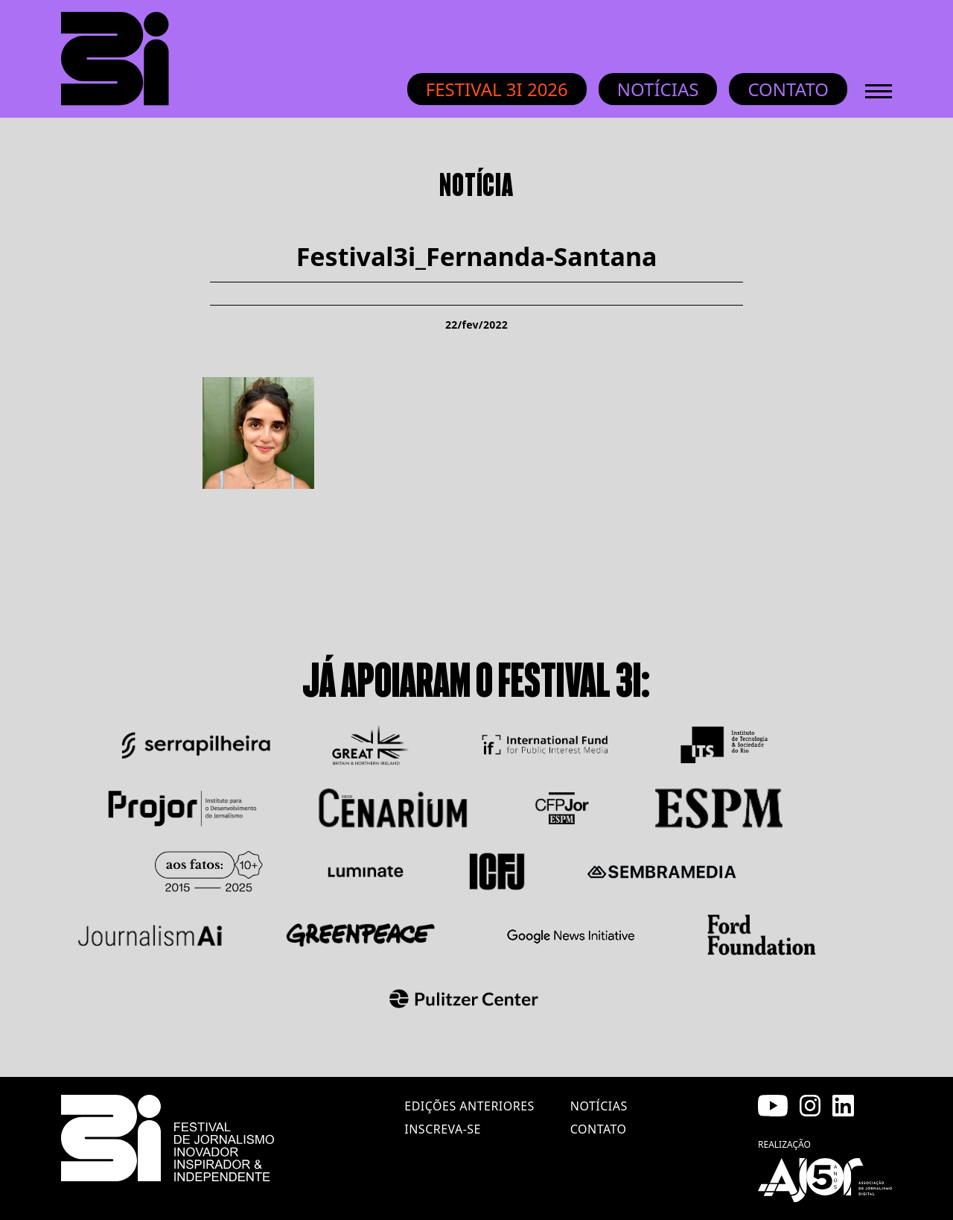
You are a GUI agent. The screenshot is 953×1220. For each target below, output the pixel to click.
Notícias (658, 89)
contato (598, 1129)
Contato (788, 89)
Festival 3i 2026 (497, 89)
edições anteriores (469, 1106)
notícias (599, 1106)
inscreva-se (442, 1129)
